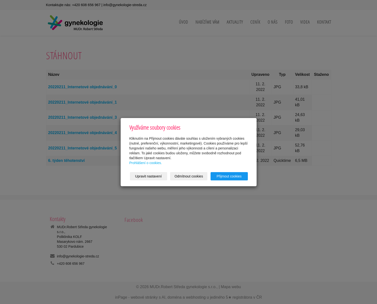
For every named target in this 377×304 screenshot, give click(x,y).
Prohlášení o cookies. (145, 163)
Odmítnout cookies (188, 176)
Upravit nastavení (148, 176)
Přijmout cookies (229, 176)
